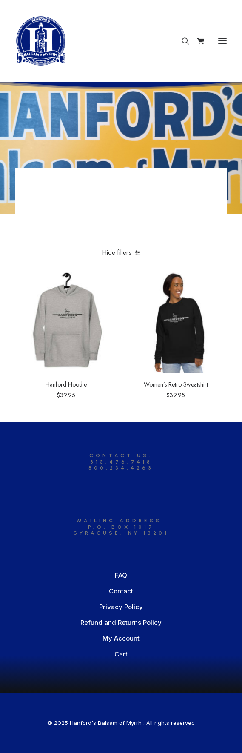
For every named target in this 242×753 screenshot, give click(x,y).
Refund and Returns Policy (121, 622)
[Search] (181, 41)
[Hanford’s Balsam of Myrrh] (40, 40)
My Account (121, 638)
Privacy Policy (121, 607)
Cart (121, 654)
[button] (222, 41)
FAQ (121, 575)
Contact (121, 591)
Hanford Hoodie (66, 384)
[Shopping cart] (196, 41)
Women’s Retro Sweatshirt (176, 384)
